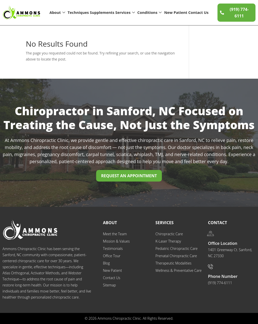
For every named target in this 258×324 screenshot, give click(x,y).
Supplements (102, 12)
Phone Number (222, 276)
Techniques (78, 12)
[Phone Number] (210, 266)
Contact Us (198, 12)
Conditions (149, 13)
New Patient (176, 12)
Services (125, 13)
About (57, 13)
